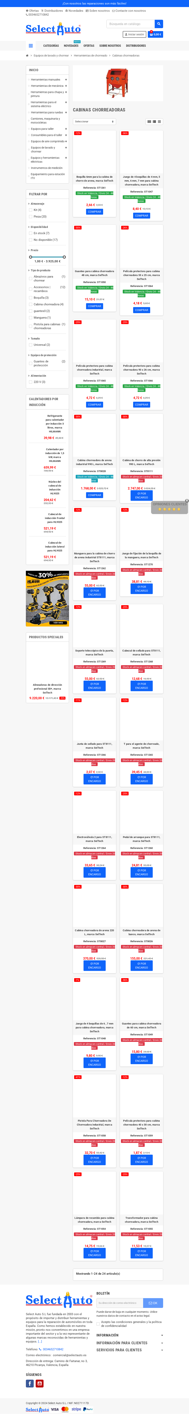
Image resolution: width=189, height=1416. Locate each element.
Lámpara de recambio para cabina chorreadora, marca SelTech (94, 1222)
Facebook (30, 1386)
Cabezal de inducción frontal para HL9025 (55, 518)
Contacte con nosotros (129, 11)
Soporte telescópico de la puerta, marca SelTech (94, 654)
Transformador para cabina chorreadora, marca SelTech (141, 1222)
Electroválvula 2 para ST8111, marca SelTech (94, 841)
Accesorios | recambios (50, 289)
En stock (42, 233)
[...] (40, 1343)
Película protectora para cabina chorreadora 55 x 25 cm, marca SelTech (141, 276)
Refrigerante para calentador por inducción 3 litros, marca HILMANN (55, 423)
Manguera (42, 318)
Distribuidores (52, 11)
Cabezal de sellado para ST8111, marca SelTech (141, 654)
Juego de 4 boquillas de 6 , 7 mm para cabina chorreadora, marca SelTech (94, 1029)
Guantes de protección (50, 363)
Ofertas (32, 11)
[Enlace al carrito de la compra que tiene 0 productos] (155, 34)
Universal (42, 345)
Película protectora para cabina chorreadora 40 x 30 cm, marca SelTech (141, 1126)
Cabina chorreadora (49, 304)
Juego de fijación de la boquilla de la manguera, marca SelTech (141, 557)
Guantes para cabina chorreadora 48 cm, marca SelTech (94, 274)
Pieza (40, 217)
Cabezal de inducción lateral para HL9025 (55, 546)
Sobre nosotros (98, 11)
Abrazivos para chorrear (50, 278)
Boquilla (41, 298)
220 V (40, 382)
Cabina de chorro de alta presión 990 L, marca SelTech (141, 464)
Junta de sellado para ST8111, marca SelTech (94, 748)
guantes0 (42, 311)
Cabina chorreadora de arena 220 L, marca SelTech (94, 934)
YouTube (40, 1386)
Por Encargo (141, 497)
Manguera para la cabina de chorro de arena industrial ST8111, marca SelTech (94, 559)
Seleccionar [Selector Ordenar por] (81, 121)
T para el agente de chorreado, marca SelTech (141, 748)
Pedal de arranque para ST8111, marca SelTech (141, 841)
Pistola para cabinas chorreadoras (50, 326)
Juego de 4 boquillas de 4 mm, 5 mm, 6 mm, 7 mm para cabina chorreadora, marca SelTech (141, 180)
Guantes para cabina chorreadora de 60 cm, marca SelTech (141, 1027)
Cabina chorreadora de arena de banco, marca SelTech (141, 934)
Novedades (74, 11)
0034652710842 (38, 14)
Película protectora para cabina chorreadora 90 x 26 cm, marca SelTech (141, 371)
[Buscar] (134, 24)
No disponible (46, 240)
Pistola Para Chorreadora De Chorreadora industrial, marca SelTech (94, 1126)
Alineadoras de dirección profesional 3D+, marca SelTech (47, 688)
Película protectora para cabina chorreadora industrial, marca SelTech (94, 371)
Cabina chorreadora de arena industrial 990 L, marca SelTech (94, 464)
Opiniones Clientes (170, 504)
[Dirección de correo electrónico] (119, 1305)
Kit (38, 210)
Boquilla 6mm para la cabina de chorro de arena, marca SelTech (94, 178)
